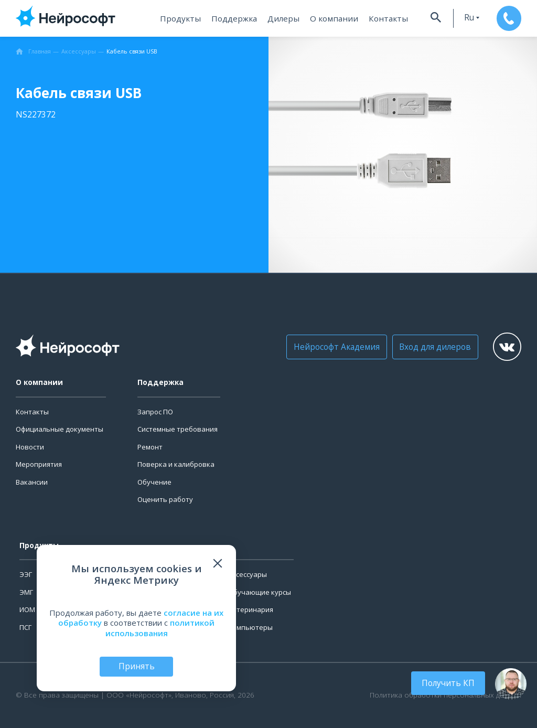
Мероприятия (39, 464)
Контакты (381, 18)
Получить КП (450, 683)
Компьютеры (250, 627)
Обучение (154, 482)
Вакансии (32, 482)
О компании (330, 18)
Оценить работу (165, 499)
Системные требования (177, 429)
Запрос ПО (155, 411)
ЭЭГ (25, 574)
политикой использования (160, 627)
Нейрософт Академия (333, 346)
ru (462, 18)
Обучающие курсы (259, 592)
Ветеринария (250, 609)
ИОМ (27, 609)
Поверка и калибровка (175, 464)
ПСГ (25, 627)
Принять (136, 666)
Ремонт (150, 447)
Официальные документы (59, 429)
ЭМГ (26, 592)
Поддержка (234, 18)
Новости (30, 447)
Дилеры (282, 18)
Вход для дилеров (428, 346)
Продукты (182, 18)
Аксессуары (247, 574)
